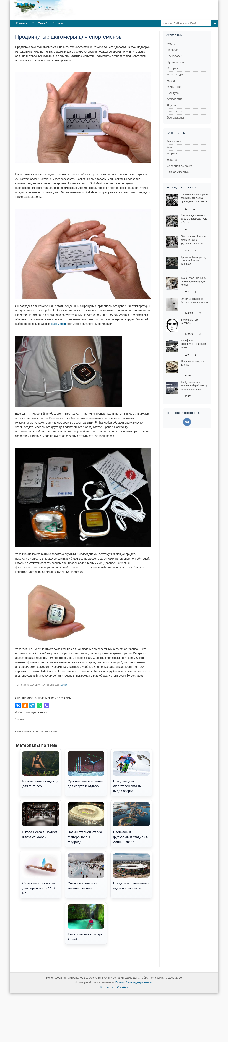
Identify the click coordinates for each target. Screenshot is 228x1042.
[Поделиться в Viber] (46, 705)
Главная (21, 23)
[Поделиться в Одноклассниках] (25, 705)
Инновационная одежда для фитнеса (40, 769)
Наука (171, 80)
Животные (174, 86)
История (172, 68)
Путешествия (176, 62)
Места (171, 43)
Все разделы (175, 117)
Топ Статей (39, 23)
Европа (172, 159)
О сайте (122, 987)
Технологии (174, 55)
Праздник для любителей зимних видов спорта (131, 772)
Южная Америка (178, 172)
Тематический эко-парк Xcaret (86, 922)
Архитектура (175, 74)
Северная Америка (179, 165)
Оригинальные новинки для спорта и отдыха (86, 769)
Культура (173, 93)
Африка (172, 153)
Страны (58, 23)
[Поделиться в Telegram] (32, 705)
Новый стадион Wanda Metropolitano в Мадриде (86, 823)
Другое (64, 685)
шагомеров (58, 323)
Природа (172, 49)
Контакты (106, 987)
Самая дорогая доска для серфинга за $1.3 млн (40, 874)
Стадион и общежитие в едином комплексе (131, 871)
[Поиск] (214, 23)
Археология (174, 99)
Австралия (174, 141)
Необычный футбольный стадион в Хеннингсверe (131, 823)
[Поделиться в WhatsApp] (39, 705)
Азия (170, 147)
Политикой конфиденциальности (133, 982)
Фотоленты (174, 111)
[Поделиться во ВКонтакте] (18, 705)
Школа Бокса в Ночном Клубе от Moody (40, 820)
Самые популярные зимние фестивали (86, 871)
